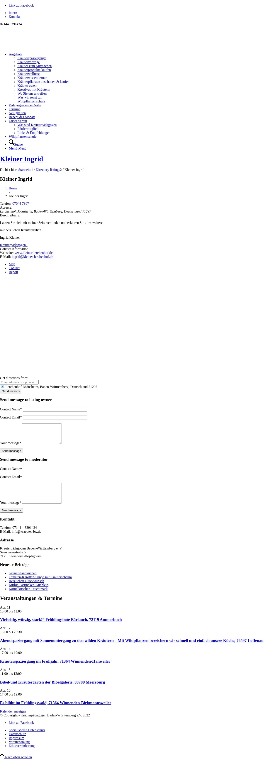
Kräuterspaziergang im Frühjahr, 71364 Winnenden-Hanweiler (55, 669)
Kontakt (14, 17)
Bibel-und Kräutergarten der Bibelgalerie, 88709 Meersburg (52, 690)
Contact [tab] (14, 268)
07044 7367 (20, 203)
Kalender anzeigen (13, 719)
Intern (13, 13)
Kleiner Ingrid (21, 159)
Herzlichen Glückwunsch (26, 589)
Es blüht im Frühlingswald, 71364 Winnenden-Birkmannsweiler (55, 710)
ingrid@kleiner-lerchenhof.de (32, 257)
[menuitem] (144, 13)
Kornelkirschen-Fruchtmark (28, 597)
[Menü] (17, 148)
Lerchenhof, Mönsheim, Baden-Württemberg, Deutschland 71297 (49, 387)
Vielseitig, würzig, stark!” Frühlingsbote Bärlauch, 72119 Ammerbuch (61, 627)
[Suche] (16, 144)
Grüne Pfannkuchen (23, 581)
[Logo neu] (32, 47)
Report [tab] (13, 272)
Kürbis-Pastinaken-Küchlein (28, 593)
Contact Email (11, 417)
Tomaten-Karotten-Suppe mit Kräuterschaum (40, 585)
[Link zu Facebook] (21, 5)
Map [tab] (12, 264)
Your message (10, 447)
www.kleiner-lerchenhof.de (34, 253)
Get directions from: (14, 378)
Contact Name (11, 409)
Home (13, 188)
